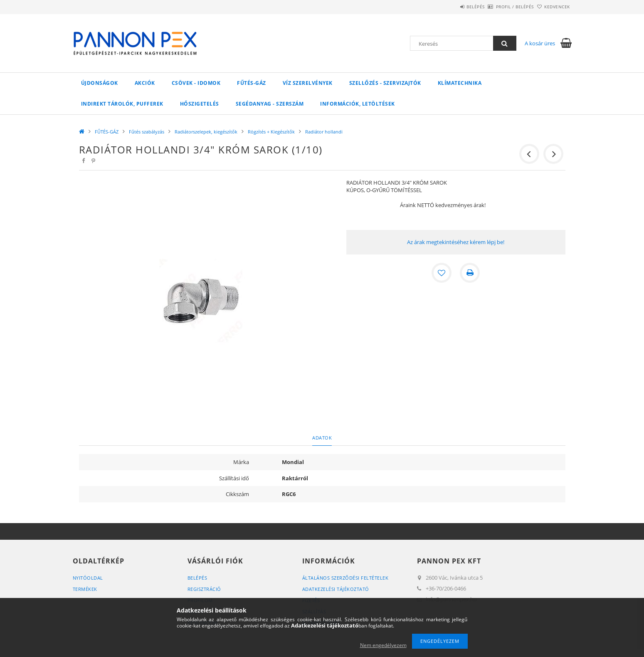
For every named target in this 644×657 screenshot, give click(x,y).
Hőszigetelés (199, 103)
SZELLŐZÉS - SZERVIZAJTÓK (385, 82)
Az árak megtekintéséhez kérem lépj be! (455, 242)
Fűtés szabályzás (146, 131)
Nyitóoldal (88, 578)
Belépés (453, 7)
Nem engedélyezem (383, 645)
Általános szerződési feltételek (345, 578)
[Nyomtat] (470, 273)
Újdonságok (99, 82)
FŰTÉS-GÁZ (251, 82)
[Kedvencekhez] (442, 273)
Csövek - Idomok (196, 82)
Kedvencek (552, 7)
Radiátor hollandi (324, 131)
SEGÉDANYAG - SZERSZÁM (270, 103)
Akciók (145, 82)
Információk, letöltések (357, 103)
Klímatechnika (460, 82)
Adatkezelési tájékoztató (335, 589)
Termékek (85, 589)
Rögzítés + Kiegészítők (271, 131)
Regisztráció (204, 589)
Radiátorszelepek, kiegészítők (206, 131)
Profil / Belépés (501, 7)
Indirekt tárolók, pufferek (122, 103)
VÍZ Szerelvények (308, 82)
